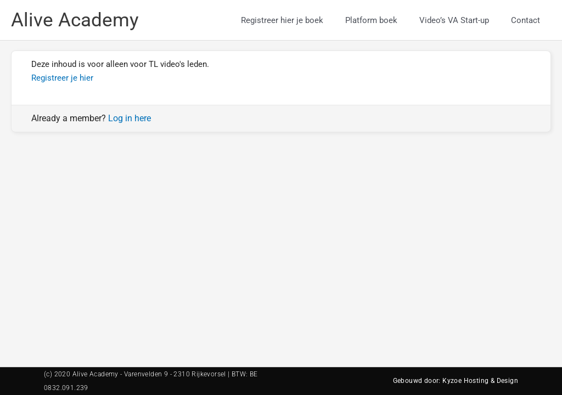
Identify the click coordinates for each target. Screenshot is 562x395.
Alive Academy (75, 20)
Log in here (129, 118)
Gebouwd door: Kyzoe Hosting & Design (455, 381)
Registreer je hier (62, 78)
